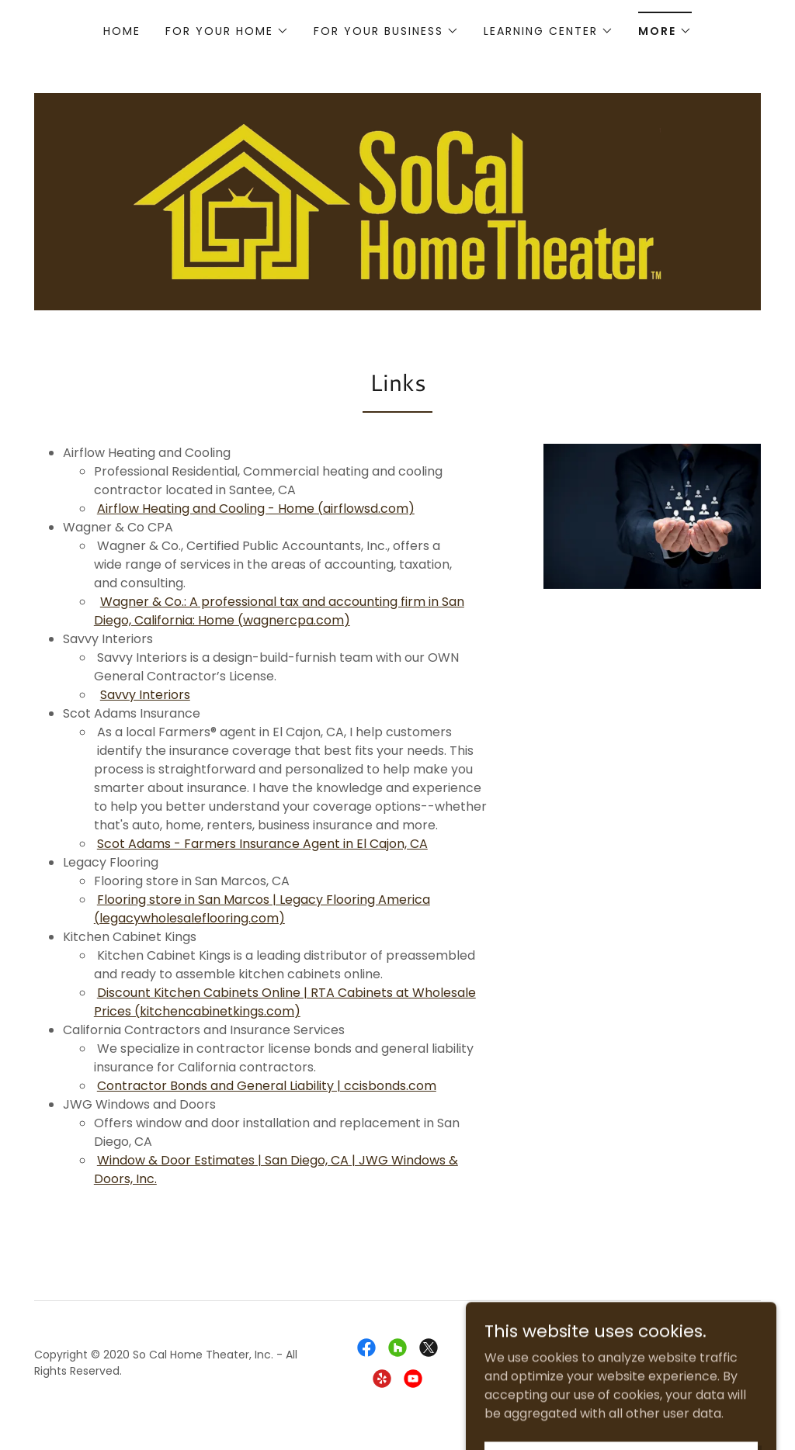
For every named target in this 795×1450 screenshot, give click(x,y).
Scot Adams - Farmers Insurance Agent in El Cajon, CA (262, 844)
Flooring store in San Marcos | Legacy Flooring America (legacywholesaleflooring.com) (262, 909)
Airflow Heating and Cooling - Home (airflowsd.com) (256, 508)
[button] (227, 31)
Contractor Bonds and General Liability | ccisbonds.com (266, 1086)
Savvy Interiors (145, 695)
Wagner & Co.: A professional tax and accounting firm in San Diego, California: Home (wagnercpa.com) (279, 611)
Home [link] (122, 31)
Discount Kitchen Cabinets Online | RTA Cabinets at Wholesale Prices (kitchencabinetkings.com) (285, 1002)
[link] (397, 200)
